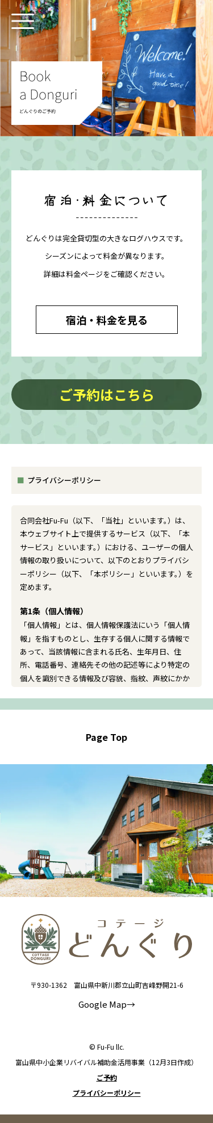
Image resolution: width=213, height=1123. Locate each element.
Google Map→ (106, 1004)
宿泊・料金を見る (107, 319)
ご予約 (107, 1077)
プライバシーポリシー (107, 1092)
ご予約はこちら (106, 394)
